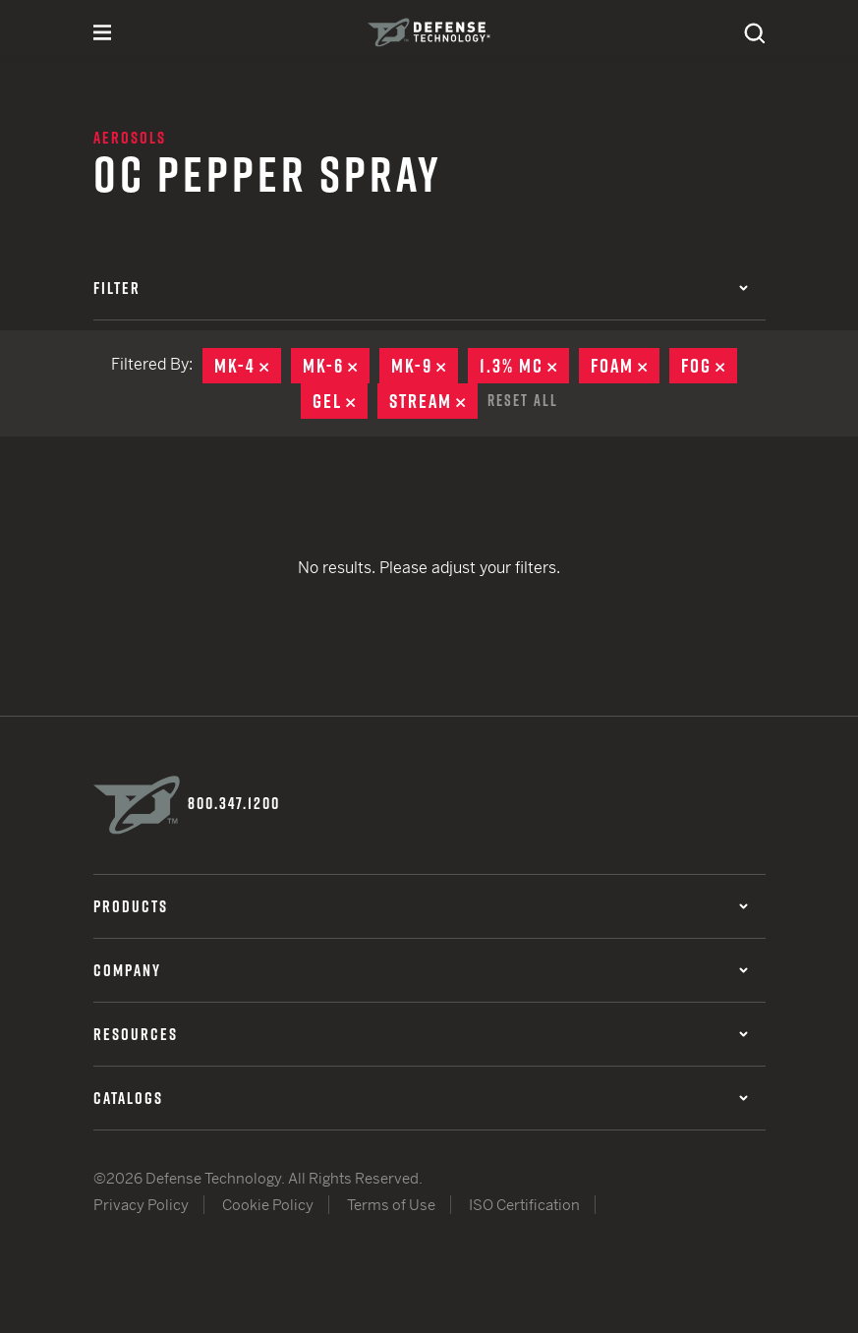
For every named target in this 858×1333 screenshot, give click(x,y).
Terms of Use (391, 1204)
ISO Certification (524, 1204)
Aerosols (129, 137)
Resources (420, 1034)
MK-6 (336, 365)
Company (420, 970)
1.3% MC (524, 365)
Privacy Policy (141, 1204)
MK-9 (424, 365)
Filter (420, 288)
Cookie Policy (268, 1204)
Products (420, 906)
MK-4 (247, 365)
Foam (625, 365)
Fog (709, 365)
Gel (340, 401)
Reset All (522, 400)
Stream (433, 401)
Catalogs (420, 1098)
